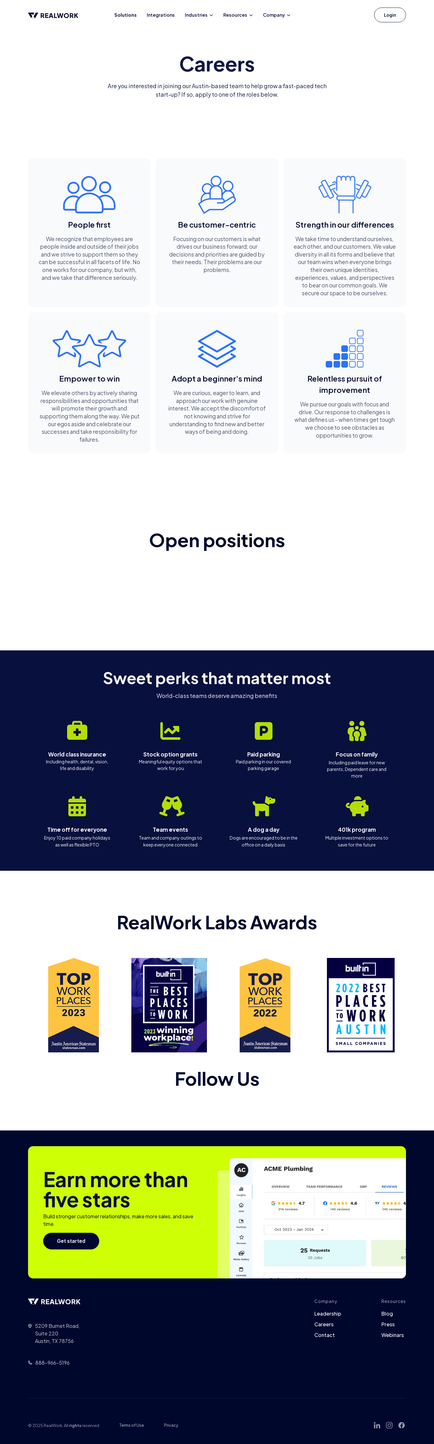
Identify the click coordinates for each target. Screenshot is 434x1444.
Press (388, 1324)
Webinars (392, 1335)
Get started (71, 1241)
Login (390, 15)
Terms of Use (131, 1425)
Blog (387, 1313)
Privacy (171, 1425)
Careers (324, 1324)
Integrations (161, 15)
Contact (324, 1335)
